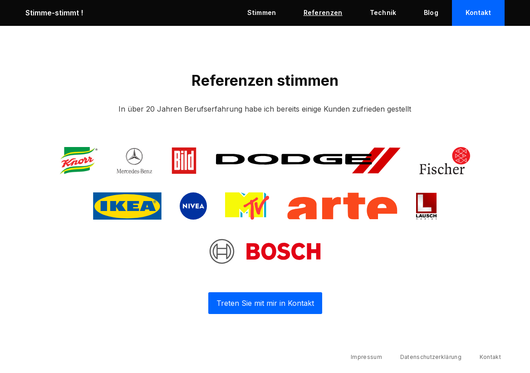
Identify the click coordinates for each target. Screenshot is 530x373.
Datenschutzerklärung (430, 356)
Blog (431, 12)
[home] (129, 12)
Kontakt (478, 12)
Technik (383, 12)
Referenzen (323, 12)
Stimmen (261, 12)
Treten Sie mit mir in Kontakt (265, 303)
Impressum (366, 356)
